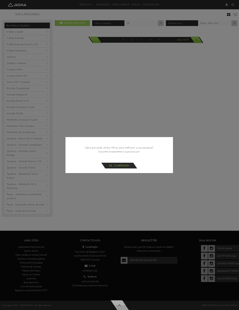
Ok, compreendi (119, 165)
